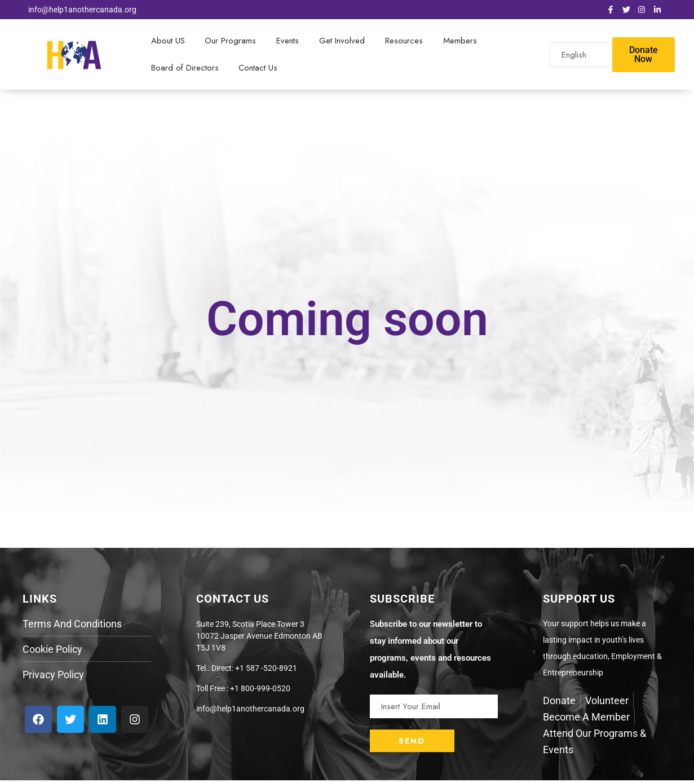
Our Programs (229, 41)
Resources (402, 41)
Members (457, 41)
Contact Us (257, 69)
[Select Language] (597, 55)
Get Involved (340, 41)
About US (167, 41)
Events (286, 41)
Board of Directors (184, 69)
